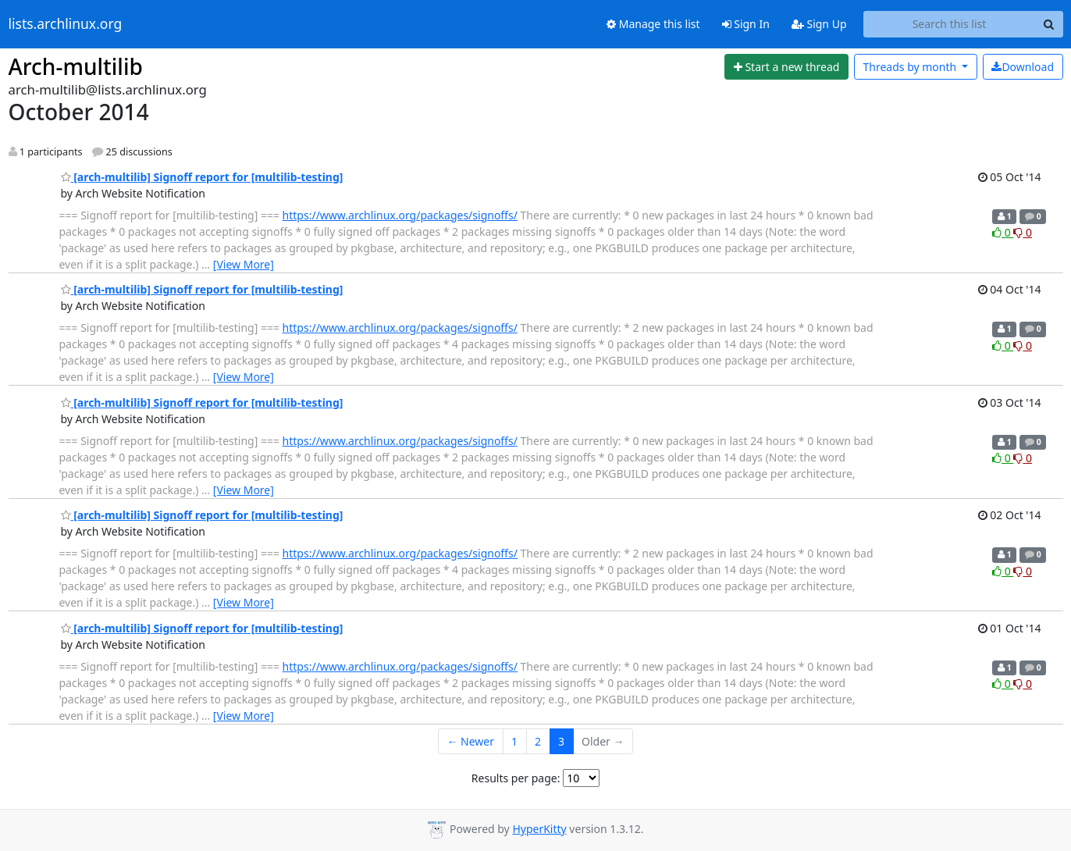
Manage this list (653, 23)
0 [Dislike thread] (1022, 232)
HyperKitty (539, 828)
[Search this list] (949, 24)
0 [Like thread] (1002, 232)
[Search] (1049, 24)
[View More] (243, 264)
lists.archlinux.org (66, 24)
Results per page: (515, 778)
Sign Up (819, 23)
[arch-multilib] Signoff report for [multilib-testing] (202, 176)
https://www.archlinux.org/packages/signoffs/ (400, 215)
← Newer (470, 741)
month (911, 66)
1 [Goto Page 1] (514, 741)
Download (1022, 66)
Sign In (746, 23)
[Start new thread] (786, 67)
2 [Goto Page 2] (538, 741)
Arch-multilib (76, 66)
